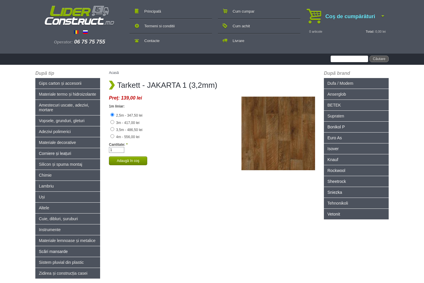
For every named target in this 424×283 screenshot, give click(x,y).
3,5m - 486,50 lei (126, 130)
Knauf (332, 159)
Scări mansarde (53, 251)
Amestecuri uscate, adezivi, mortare (64, 107)
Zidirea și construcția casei (63, 273)
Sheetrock (336, 181)
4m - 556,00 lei (125, 137)
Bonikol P (336, 127)
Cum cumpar (243, 11)
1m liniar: (117, 106)
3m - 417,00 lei (125, 123)
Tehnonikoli (337, 203)
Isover (333, 148)
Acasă (114, 73)
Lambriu (46, 186)
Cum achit (241, 26)
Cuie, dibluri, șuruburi (58, 218)
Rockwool (336, 170)
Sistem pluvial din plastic (61, 262)
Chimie (45, 175)
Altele (44, 208)
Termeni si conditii (159, 26)
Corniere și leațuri (55, 153)
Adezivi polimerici (55, 131)
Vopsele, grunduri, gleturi (62, 120)
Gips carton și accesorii (60, 83)
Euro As (334, 137)
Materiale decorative (57, 142)
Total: (370, 31)
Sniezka (334, 192)
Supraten (335, 116)
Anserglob (336, 94)
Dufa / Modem (340, 83)
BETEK (334, 105)
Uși (42, 197)
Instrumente (50, 229)
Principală (152, 11)
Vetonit (333, 214)
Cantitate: (118, 145)
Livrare (238, 41)
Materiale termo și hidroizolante (67, 94)
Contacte (152, 41)
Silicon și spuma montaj (60, 164)
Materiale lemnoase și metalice (67, 240)
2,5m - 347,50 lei (126, 115)
